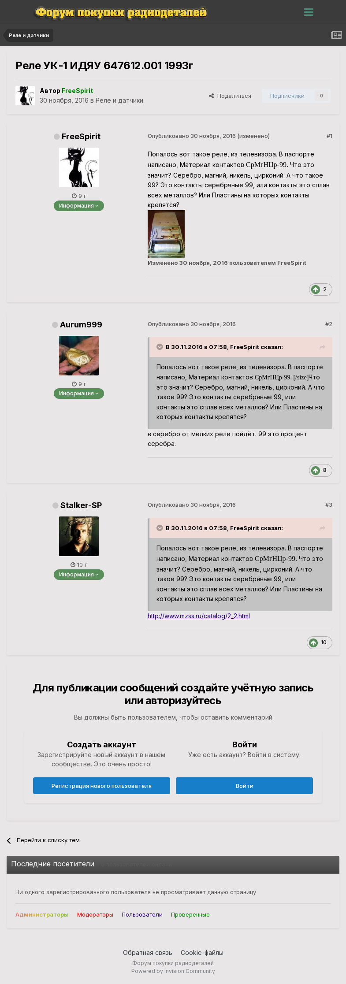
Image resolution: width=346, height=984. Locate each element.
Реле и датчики (119, 100)
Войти (244, 785)
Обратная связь (147, 952)
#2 (328, 323)
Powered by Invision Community (173, 971)
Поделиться (230, 95)
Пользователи (142, 914)
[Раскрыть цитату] (160, 346)
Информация (79, 205)
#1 (329, 135)
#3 (328, 504)
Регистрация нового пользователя (102, 785)
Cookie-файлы (202, 952)
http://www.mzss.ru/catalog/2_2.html (199, 616)
